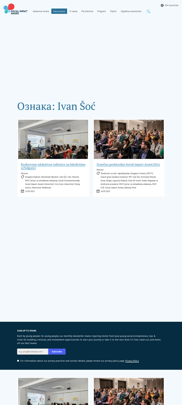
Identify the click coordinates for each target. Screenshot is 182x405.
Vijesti (113, 11)
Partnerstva (87, 11)
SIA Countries (171, 5)
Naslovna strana (41, 11)
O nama (73, 11)
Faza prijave (59, 11)
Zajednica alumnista (131, 11)
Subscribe (57, 351)
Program (101, 11)
